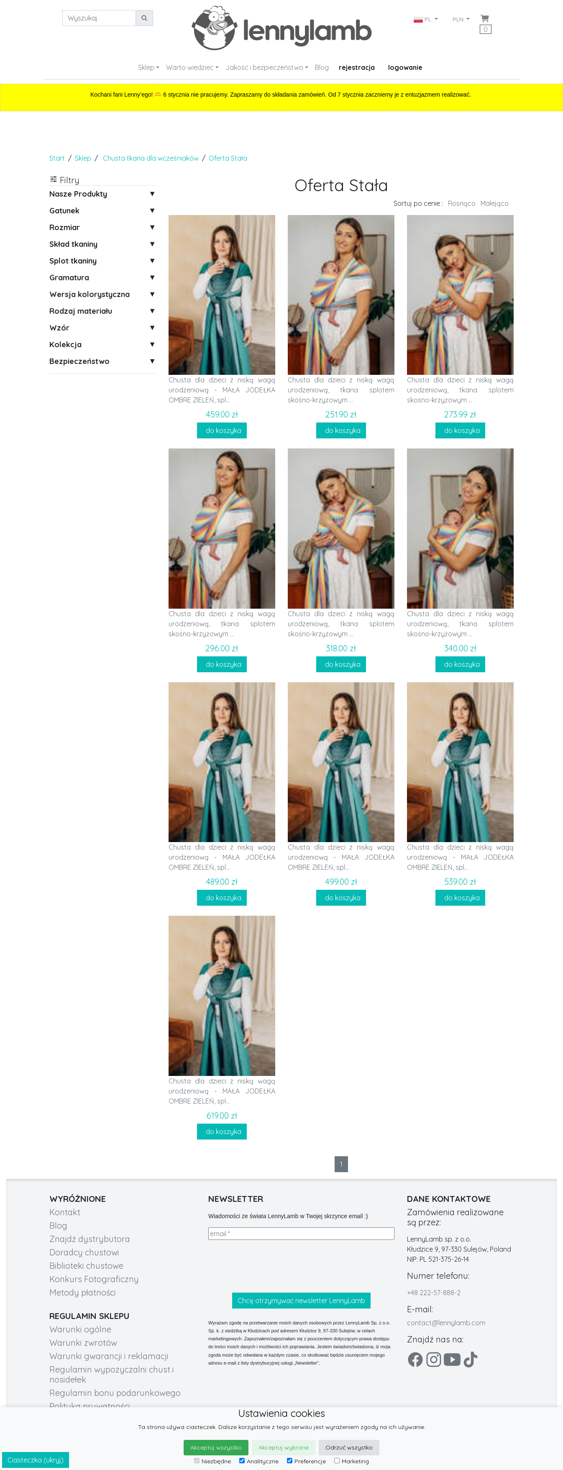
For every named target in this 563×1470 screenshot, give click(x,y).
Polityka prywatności (89, 1406)
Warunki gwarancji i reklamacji (109, 1356)
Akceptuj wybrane (283, 1447)
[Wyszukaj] (99, 18)
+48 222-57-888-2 (434, 1292)
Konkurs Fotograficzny (94, 1279)
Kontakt (64, 1212)
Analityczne (259, 1461)
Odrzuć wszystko (349, 1447)
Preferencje (306, 1461)
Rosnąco (462, 203)
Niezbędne (212, 1461)
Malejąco (495, 203)
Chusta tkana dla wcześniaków (151, 158)
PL (423, 19)
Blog (322, 67)
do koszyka (221, 430)
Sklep (146, 67)
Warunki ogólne (80, 1329)
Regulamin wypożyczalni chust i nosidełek (111, 1374)
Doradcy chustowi (84, 1252)
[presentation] (271, 1266)
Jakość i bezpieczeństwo (264, 67)
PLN (459, 19)
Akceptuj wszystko (216, 1447)
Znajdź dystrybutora (89, 1239)
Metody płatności (82, 1292)
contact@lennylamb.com (446, 1323)
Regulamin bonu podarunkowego (115, 1393)
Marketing (351, 1461)
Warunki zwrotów (83, 1342)
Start (57, 158)
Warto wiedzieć (189, 67)
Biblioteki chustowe (86, 1265)
